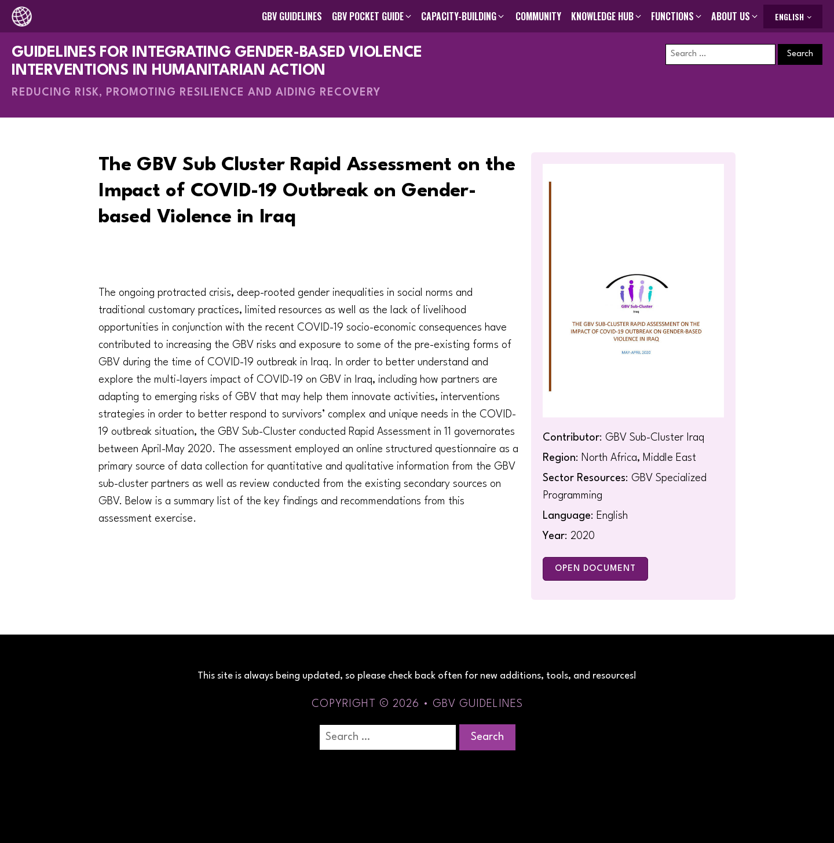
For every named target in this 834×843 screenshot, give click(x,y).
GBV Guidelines (292, 16)
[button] (372, 16)
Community (538, 16)
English (789, 16)
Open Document (595, 569)
